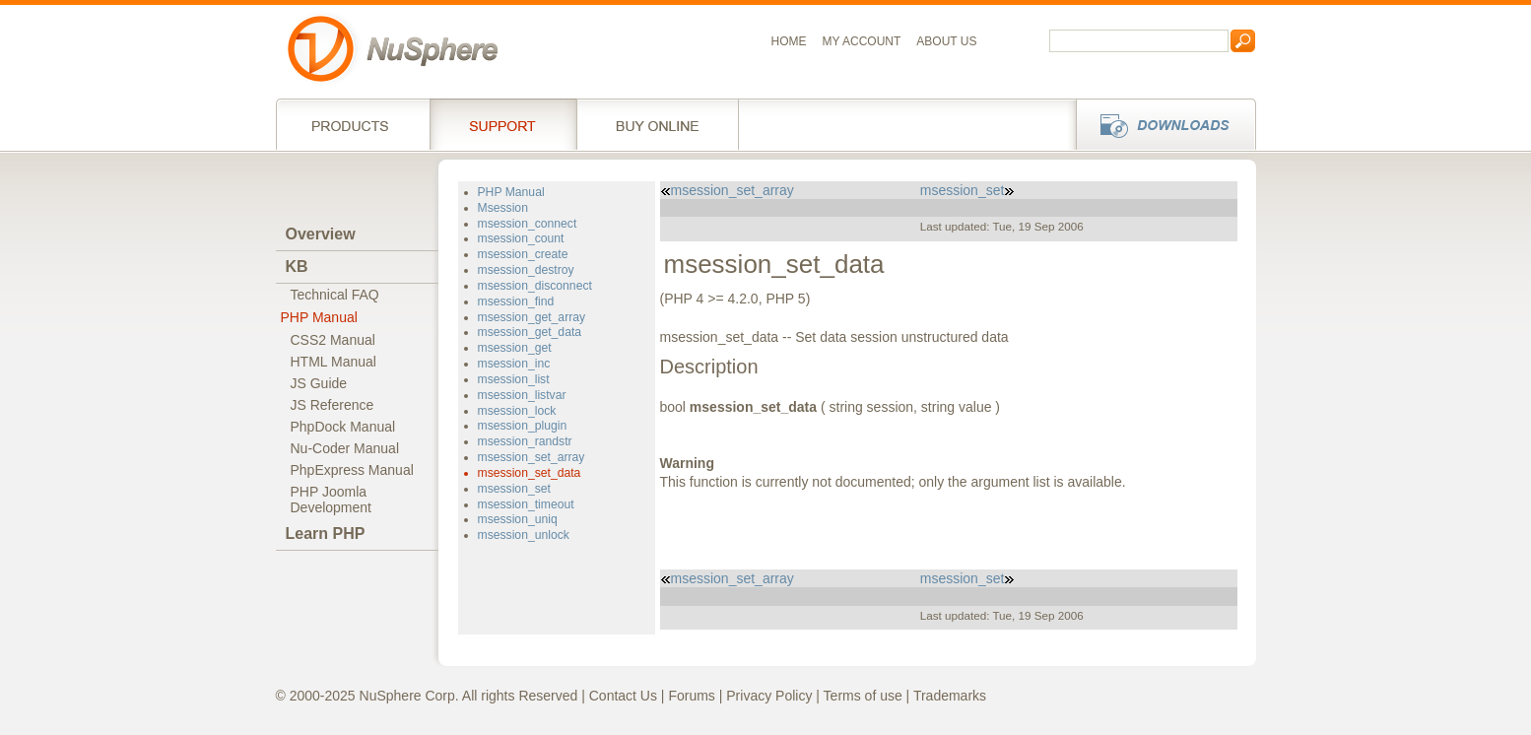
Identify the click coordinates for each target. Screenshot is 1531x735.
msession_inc (514, 363)
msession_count (521, 238)
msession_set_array (531, 457)
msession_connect (527, 224)
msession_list (514, 379)
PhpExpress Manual (352, 470)
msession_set (514, 489)
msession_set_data (529, 473)
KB (297, 266)
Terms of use (863, 695)
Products (353, 124)
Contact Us (623, 695)
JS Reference (332, 405)
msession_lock (517, 411)
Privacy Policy (769, 695)
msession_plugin (522, 426)
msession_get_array (532, 317)
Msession (503, 208)
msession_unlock (523, 535)
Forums (691, 695)
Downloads (1160, 124)
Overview (321, 234)
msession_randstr (525, 441)
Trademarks (949, 695)
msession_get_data (530, 332)
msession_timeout (526, 504)
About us (946, 41)
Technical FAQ (335, 294)
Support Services (503, 124)
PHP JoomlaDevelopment (331, 499)
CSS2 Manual (333, 340)
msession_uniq (518, 519)
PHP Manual (319, 317)
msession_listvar (522, 395)
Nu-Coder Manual (345, 448)
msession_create (523, 254)
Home (789, 41)
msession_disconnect (535, 286)
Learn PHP (326, 533)
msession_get (515, 348)
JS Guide (319, 383)
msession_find (516, 301)
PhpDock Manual (343, 426)
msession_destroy (526, 270)
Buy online (657, 124)
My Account (862, 41)
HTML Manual (333, 361)
